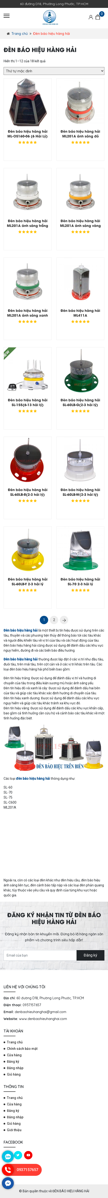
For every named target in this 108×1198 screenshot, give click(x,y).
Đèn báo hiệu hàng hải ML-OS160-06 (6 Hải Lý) (27, 133)
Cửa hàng (14, 1055)
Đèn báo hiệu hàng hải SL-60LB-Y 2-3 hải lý (27, 581)
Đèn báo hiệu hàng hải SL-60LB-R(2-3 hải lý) (27, 492)
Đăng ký (90, 955)
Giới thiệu (14, 1130)
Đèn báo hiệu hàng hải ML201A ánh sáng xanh (27, 313)
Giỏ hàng (14, 1074)
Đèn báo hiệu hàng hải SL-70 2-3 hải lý (80, 581)
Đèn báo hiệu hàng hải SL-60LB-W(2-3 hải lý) (80, 492)
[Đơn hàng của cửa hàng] (54, 71)
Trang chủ (19, 33)
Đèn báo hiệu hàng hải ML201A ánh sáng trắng (27, 223)
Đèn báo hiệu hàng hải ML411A (80, 313)
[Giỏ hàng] (98, 17)
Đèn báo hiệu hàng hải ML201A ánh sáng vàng (80, 223)
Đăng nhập (15, 1068)
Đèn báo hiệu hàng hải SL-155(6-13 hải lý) (27, 402)
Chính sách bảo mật (22, 1049)
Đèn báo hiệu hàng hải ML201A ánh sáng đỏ (80, 133)
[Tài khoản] (91, 17)
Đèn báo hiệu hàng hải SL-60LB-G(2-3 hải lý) (80, 402)
